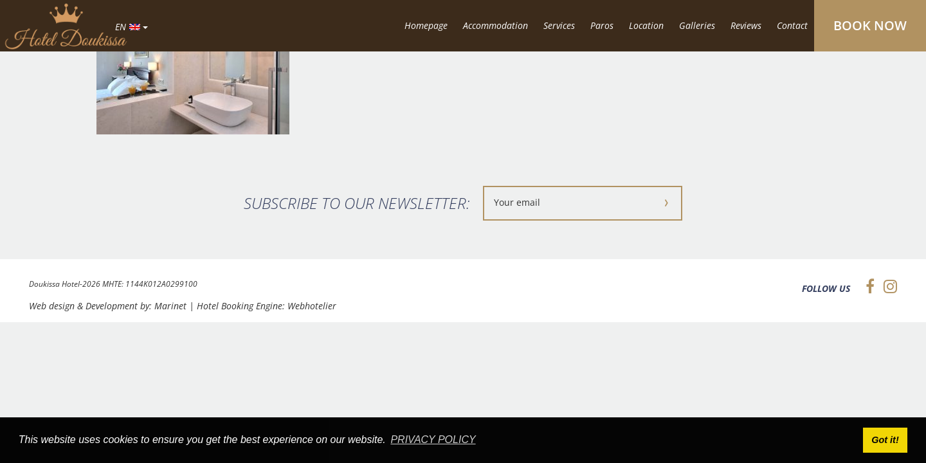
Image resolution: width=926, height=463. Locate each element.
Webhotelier (311, 306)
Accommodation (495, 25)
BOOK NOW (870, 25)
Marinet (170, 306)
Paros (601, 25)
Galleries (697, 25)
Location (646, 25)
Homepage (426, 25)
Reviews (746, 25)
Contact (792, 25)
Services (559, 25)
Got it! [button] (884, 440)
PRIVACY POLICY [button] (432, 439)
